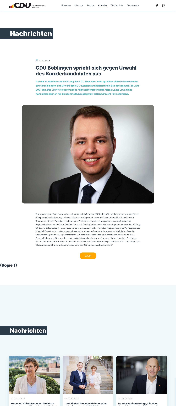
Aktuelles (102, 5)
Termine (90, 5)
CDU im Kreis (117, 5)
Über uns (79, 5)
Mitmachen (66, 5)
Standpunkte (133, 5)
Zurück (88, 256)
